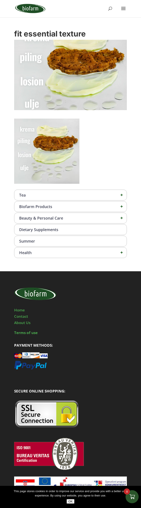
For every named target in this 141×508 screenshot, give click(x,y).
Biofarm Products (73, 206)
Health (73, 252)
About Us (22, 322)
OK (70, 501)
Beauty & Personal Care (73, 218)
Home (19, 310)
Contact (21, 316)
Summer (27, 241)
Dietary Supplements (38, 229)
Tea (73, 195)
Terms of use (26, 332)
